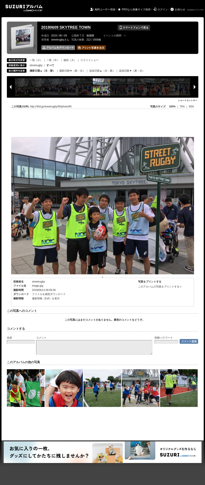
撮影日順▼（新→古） (72, 70)
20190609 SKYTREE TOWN (66, 27)
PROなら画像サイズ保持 (136, 9)
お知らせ (180, 9)
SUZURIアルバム (24, 8)
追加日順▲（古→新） (102, 70)
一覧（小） (36, 60)
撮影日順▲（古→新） (42, 70)
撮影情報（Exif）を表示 (46, 298)
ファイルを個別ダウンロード (49, 294)
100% (172, 106)
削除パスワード (164, 337)
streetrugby (36, 65)
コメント (41, 337)
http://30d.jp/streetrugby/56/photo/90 (51, 106)
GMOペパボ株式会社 (195, 10)
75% (182, 106)
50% (191, 106)
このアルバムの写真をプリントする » (160, 286)
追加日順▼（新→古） (132, 70)
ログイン (162, 9)
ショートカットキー (187, 100)
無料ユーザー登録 (105, 9)
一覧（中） (52, 60)
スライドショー (89, 60)
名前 (9, 337)
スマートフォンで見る (133, 27)
